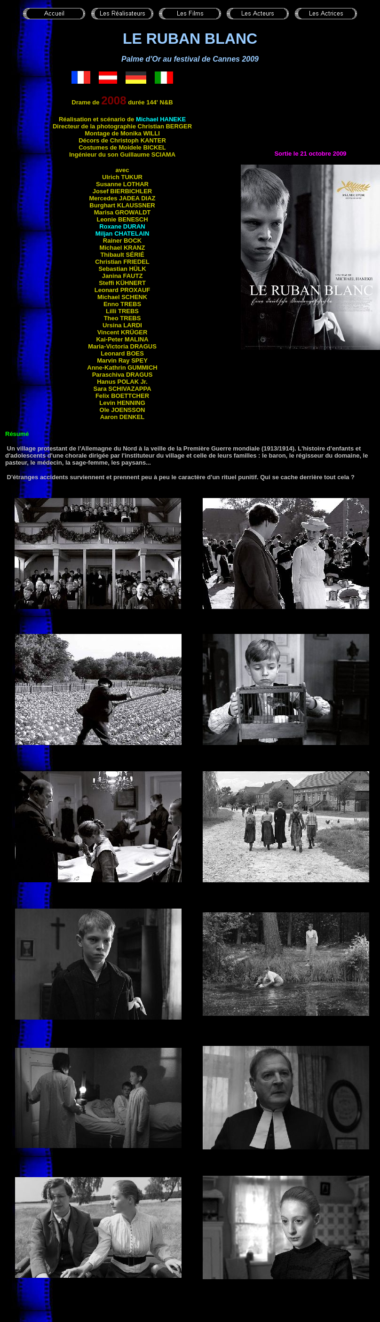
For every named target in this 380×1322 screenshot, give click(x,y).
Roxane (122, 226)
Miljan (122, 233)
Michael (161, 119)
